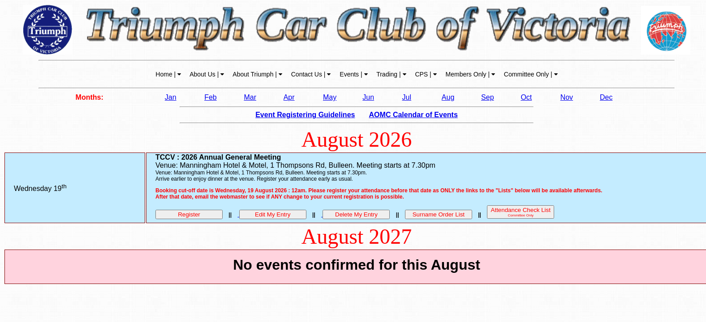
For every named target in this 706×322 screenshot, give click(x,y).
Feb (210, 97)
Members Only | (469, 74)
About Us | (206, 74)
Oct (526, 97)
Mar (250, 97)
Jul (406, 97)
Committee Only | (530, 74)
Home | (168, 74)
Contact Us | (310, 74)
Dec (606, 97)
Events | (352, 74)
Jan (170, 97)
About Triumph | (256, 74)
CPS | (425, 74)
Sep (487, 97)
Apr (289, 97)
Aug (448, 97)
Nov (566, 97)
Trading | (390, 74)
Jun (368, 97)
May (329, 97)
